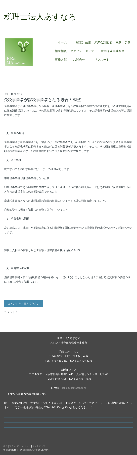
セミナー (91, 51)
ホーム (64, 42)
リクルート (101, 59)
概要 (5, 446)
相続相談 (61, 51)
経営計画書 (83, 42)
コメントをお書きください (24, 303)
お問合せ (80, 59)
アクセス (76, 51)
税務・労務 (123, 42)
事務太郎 (61, 59)
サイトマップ (38, 446)
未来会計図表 (103, 42)
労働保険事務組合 (113, 51)
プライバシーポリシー (20, 446)
